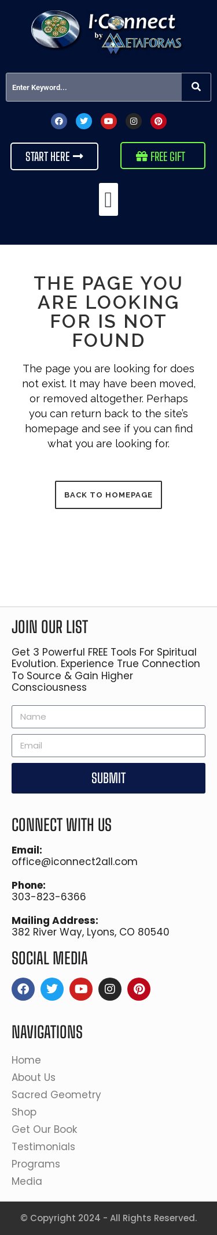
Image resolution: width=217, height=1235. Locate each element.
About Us (36, 1077)
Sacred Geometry (59, 1095)
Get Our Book (47, 1129)
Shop (27, 1112)
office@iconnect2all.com (75, 862)
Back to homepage (108, 495)
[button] (108, 199)
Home (26, 1060)
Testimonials (43, 1147)
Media (30, 1181)
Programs (39, 1164)
